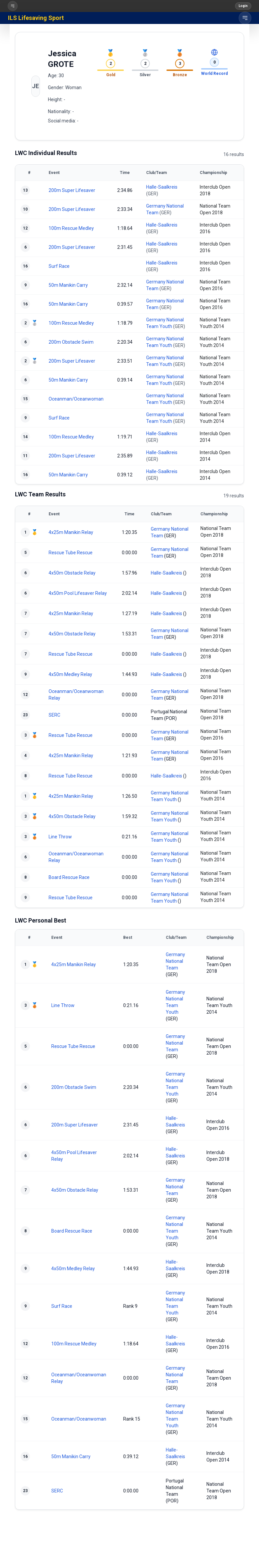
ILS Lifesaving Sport (36, 17)
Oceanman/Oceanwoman (76, 399)
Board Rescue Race (69, 877)
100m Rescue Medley (71, 228)
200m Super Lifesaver (72, 190)
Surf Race (59, 266)
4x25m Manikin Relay (71, 532)
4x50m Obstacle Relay (72, 573)
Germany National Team (175, 961)
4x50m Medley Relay (70, 674)
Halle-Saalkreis (161, 187)
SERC (54, 715)
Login (243, 6)
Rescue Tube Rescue (71, 552)
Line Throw (60, 836)
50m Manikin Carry (68, 285)
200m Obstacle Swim (71, 342)
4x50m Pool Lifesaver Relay (78, 593)
